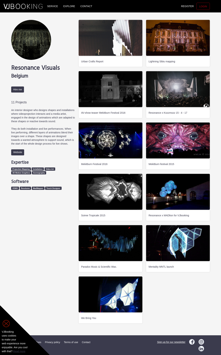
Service (52, 6)
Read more (19, 351)
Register (187, 6)
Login (203, 6)
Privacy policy (52, 342)
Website (17, 152)
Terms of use (71, 342)
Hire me (17, 89)
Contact (86, 6)
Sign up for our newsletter (171, 342)
